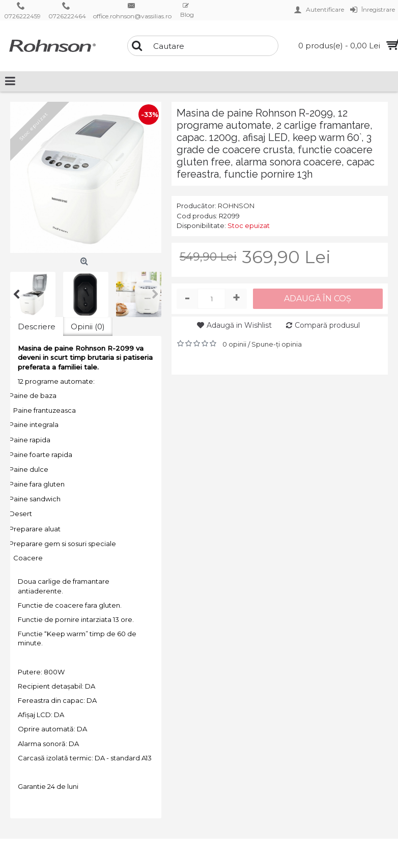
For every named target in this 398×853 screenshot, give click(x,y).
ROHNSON (236, 206)
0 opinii (234, 344)
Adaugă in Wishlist (239, 325)
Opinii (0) (88, 326)
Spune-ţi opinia (276, 344)
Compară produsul (327, 325)
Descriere (36, 326)
